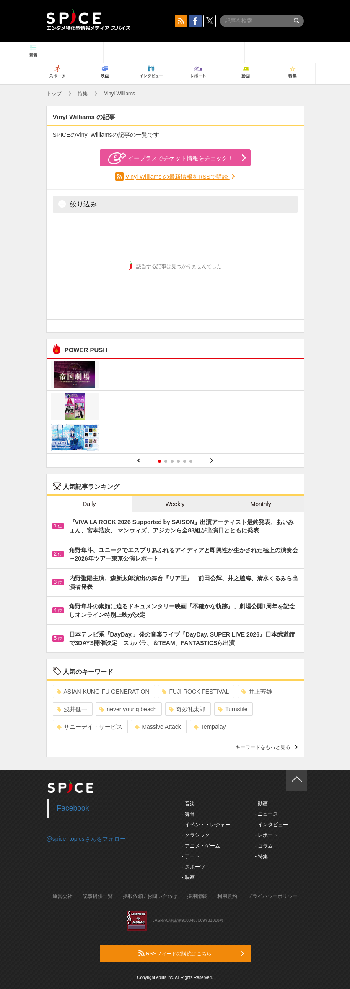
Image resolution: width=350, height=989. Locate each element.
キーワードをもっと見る (266, 747)
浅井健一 (72, 709)
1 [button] (159, 461)
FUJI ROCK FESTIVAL (195, 691)
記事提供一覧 (98, 896)
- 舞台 (188, 814)
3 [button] (172, 461)
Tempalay (210, 726)
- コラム (264, 846)
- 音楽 (188, 803)
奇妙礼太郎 (187, 709)
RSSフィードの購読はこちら (191, 953)
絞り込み (77, 204)
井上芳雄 (256, 691)
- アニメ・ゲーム (201, 846)
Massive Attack (158, 726)
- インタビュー (271, 824)
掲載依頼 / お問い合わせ (150, 896)
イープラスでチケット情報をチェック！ (170, 158)
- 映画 (188, 877)
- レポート (266, 835)
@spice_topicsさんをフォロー (86, 838)
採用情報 (197, 896)
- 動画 (261, 803)
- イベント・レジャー (206, 824)
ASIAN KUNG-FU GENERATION (103, 691)
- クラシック (196, 835)
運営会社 (62, 896)
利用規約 (227, 896)
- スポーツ (193, 867)
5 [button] (184, 461)
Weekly (175, 504)
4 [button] (178, 461)
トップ (54, 94)
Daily (89, 504)
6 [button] (190, 461)
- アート (191, 856)
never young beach (127, 709)
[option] (175, 407)
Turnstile (232, 709)
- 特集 (261, 856)
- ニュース (266, 814)
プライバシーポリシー (272, 896)
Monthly (261, 504)
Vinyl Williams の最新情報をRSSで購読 (177, 176)
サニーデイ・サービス (89, 726)
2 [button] (165, 461)
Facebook (73, 808)
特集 (83, 94)
